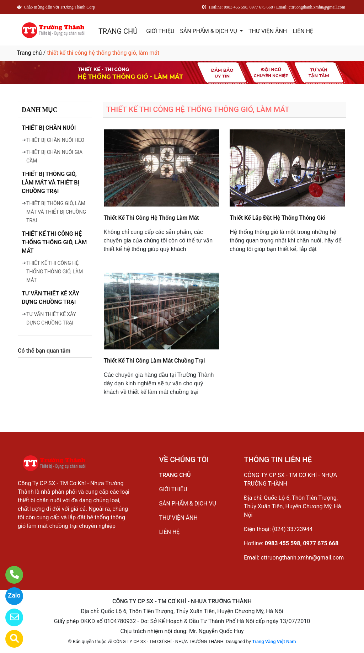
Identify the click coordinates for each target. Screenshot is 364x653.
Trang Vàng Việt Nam (274, 641)
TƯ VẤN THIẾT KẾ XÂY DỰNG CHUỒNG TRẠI (50, 297)
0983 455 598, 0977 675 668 (301, 543)
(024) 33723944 (292, 529)
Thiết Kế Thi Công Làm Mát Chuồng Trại (154, 360)
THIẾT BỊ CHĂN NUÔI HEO (55, 140)
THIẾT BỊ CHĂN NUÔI (49, 127)
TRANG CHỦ (118, 31)
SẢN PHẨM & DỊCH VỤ (209, 31)
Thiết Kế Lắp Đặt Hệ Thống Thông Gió (277, 217)
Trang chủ (29, 52)
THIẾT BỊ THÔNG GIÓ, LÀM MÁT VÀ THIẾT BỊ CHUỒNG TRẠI (50, 182)
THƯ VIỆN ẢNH (267, 31)
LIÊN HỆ (303, 31)
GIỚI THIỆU (160, 31)
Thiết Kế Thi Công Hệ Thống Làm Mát (151, 217)
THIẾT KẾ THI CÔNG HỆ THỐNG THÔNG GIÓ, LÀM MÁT (54, 242)
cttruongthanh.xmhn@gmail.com (302, 557)
